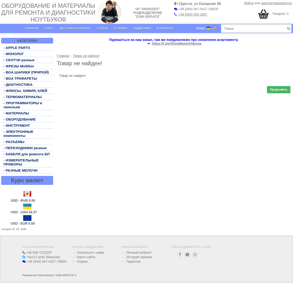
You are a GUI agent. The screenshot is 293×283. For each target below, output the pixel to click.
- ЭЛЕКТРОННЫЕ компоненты (18, 134)
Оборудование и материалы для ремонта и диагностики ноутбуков (48, 12)
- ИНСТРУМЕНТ (17, 125)
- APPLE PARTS (17, 48)
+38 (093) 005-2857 (190, 14)
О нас (48, 28)
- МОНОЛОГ (14, 54)
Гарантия (133, 261)
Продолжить (279, 89)
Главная (32, 28)
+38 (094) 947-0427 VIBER (196, 9)
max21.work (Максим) (41, 257)
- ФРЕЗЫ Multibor (19, 66)
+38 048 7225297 (37, 252)
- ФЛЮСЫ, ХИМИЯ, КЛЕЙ (25, 91)
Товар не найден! (86, 56)
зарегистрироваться (276, 3)
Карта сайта (86, 257)
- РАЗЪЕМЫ (14, 142)
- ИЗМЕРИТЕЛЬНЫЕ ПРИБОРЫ (21, 162)
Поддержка (142, 28)
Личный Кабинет (139, 252)
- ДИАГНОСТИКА (18, 85)
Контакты (165, 28)
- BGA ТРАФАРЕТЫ (20, 78)
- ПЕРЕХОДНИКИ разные (25, 148)
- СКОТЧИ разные (19, 60)
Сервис (82, 261)
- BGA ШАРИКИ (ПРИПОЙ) (26, 72)
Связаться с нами (90, 252)
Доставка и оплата (75, 28)
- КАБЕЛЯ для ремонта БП (27, 154)
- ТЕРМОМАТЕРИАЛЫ (23, 97)
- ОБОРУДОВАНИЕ (20, 119)
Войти (249, 3)
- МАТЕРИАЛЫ (16, 113)
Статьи (102, 28)
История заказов (139, 257)
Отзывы (120, 28)
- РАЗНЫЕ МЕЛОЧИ (21, 170)
